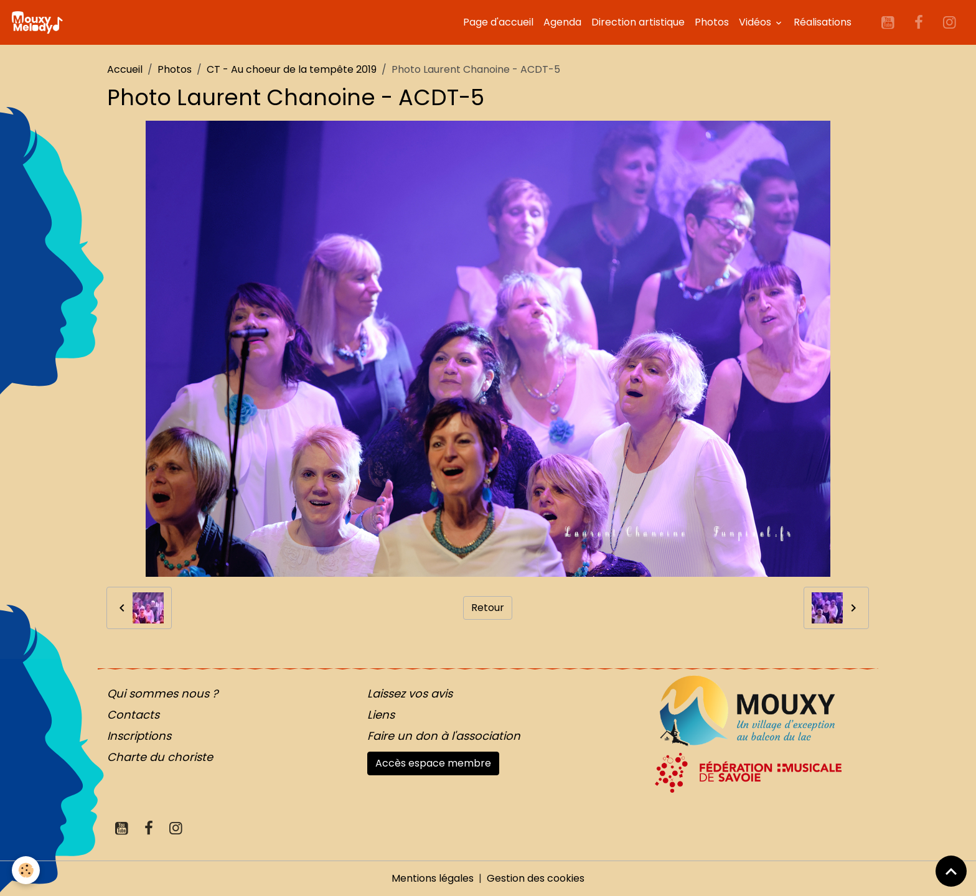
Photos (712, 22)
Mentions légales (433, 878)
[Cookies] (26, 870)
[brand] (39, 22)
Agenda (562, 22)
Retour (487, 607)
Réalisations (823, 22)
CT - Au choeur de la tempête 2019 (292, 69)
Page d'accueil (498, 22)
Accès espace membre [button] (433, 763)
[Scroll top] (951, 871)
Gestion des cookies (535, 878)
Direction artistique (638, 22)
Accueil (125, 69)
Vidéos (756, 22)
